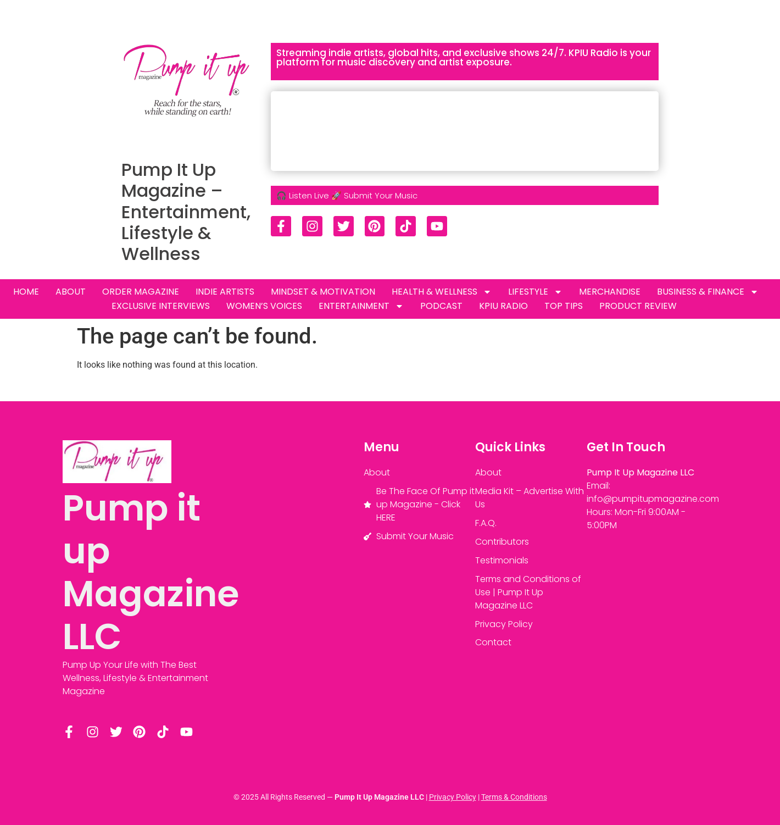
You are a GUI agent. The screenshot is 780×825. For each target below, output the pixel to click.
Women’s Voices (264, 306)
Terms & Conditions (514, 797)
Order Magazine (140, 291)
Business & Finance (708, 292)
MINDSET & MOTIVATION (323, 291)
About (70, 291)
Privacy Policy (504, 624)
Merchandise (609, 291)
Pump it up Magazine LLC (151, 572)
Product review (638, 306)
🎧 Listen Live (302, 195)
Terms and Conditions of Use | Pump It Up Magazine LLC (528, 592)
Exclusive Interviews (161, 306)
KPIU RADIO (503, 306)
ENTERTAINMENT (361, 306)
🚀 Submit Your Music (374, 195)
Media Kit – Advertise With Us (529, 498)
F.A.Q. (486, 523)
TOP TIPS (563, 306)
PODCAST (441, 306)
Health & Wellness (442, 292)
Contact (493, 642)
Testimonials (501, 560)
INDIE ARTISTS (225, 291)
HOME (26, 291)
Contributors (502, 541)
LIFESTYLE (535, 292)
